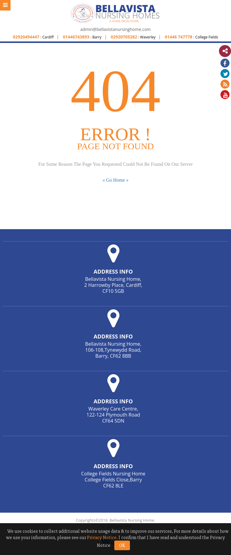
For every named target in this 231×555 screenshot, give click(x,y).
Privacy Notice (101, 538)
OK (122, 545)
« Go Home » (116, 180)
